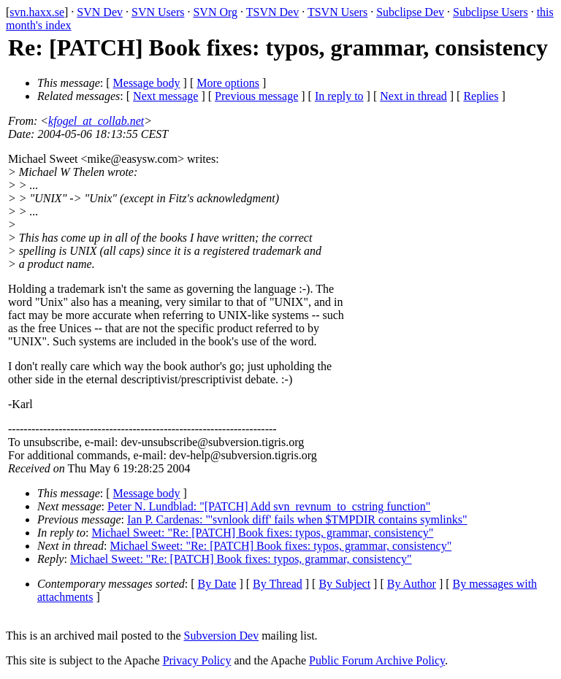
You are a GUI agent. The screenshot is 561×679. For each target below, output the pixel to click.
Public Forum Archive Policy (377, 660)
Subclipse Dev (410, 12)
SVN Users (157, 12)
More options (227, 83)
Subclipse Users (490, 12)
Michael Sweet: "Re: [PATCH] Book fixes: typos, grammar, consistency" (263, 532)
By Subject (344, 584)
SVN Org (215, 12)
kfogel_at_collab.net (96, 121)
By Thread (277, 584)
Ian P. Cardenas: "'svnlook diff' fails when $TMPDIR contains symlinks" (297, 519)
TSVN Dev (272, 12)
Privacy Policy (197, 660)
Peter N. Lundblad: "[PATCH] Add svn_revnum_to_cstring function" (268, 506)
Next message (165, 96)
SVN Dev (100, 12)
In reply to (339, 96)
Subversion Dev (221, 635)
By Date (217, 584)
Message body (146, 83)
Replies (480, 96)
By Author (411, 584)
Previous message (256, 96)
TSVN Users (337, 12)
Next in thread (413, 96)
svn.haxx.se (36, 12)
